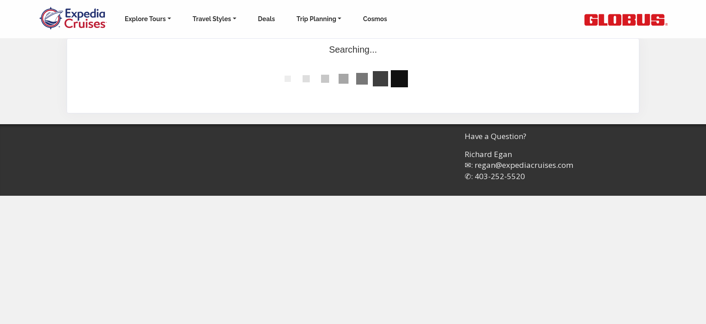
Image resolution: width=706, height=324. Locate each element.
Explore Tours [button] (145, 18)
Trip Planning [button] (316, 18)
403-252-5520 (500, 176)
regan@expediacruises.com (524, 165)
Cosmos (375, 18)
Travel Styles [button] (212, 18)
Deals (266, 18)
